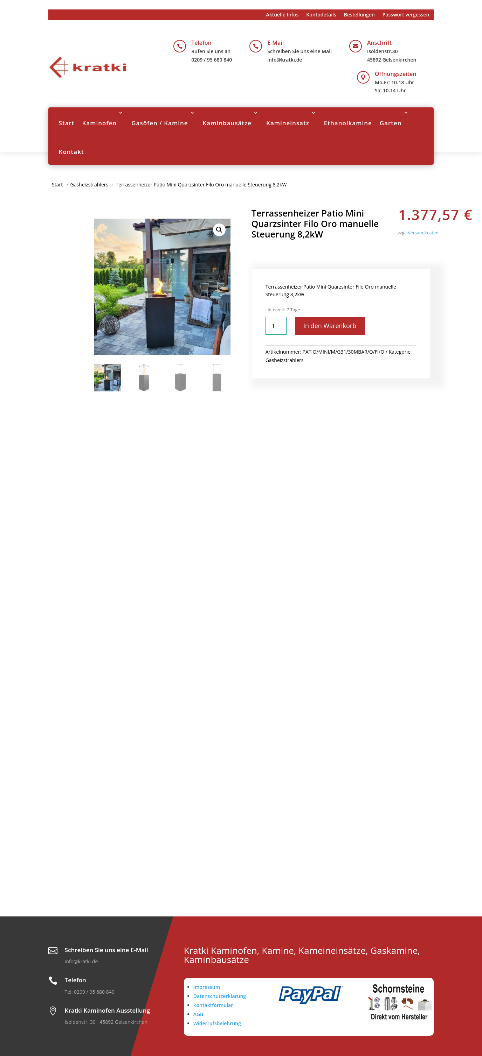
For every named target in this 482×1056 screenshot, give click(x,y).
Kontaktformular (213, 1005)
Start (67, 123)
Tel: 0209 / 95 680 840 (90, 991)
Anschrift (379, 43)
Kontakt (71, 152)
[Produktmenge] (276, 326)
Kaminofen (99, 123)
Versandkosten (423, 233)
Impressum (206, 987)
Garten (391, 123)
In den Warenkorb (330, 325)
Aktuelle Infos (282, 15)
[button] (219, 230)
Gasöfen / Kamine (159, 123)
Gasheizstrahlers (89, 184)
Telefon (201, 43)
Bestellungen (359, 15)
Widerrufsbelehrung (217, 1023)
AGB (198, 1014)
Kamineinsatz (287, 123)
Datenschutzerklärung (219, 996)
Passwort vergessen (406, 15)
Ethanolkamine (348, 123)
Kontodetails (321, 15)
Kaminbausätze (227, 123)
